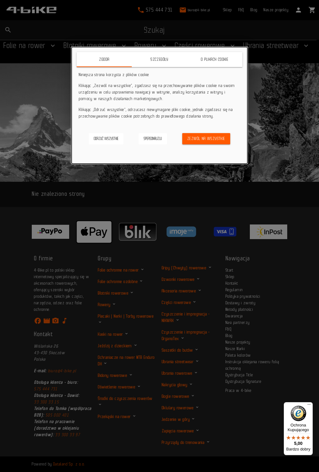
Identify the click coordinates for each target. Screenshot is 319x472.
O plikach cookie (214, 59)
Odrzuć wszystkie (106, 138)
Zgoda (104, 59)
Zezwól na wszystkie (206, 138)
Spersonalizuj (153, 138)
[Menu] (309, 406)
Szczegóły (159, 59)
